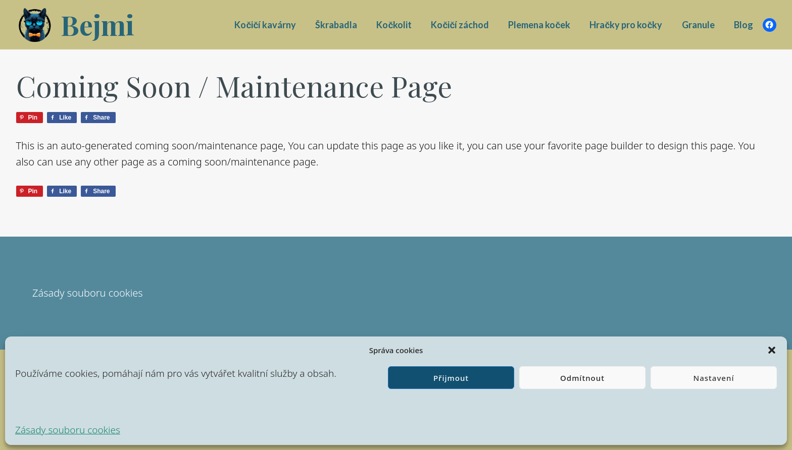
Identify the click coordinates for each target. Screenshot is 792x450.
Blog (743, 24)
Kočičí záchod (460, 24)
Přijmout (451, 378)
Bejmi (97, 25)
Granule (698, 24)
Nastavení (714, 378)
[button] (772, 350)
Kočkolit (394, 24)
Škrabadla (336, 24)
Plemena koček (539, 24)
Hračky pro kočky (625, 24)
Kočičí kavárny (265, 24)
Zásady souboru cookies (67, 429)
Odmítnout (582, 378)
